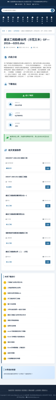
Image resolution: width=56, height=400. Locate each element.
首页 (3, 19)
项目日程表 (11, 342)
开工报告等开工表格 (14, 298)
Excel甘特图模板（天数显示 (16, 347)
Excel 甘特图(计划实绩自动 (16, 336)
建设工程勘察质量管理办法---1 (16, 195)
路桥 (32, 19)
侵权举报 (18, 390)
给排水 (42, 20)
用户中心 (36, 4)
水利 (13, 19)
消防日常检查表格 (13, 320)
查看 (48, 168)
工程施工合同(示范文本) (15, 282)
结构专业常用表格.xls (14, 293)
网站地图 (31, 390)
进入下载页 (28, 95)
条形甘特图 (11, 353)
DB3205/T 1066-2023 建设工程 (16, 158)
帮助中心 (45, 390)
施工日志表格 (12, 304)
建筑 (8, 19)
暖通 (37, 19)
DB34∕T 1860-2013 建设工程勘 (16, 177)
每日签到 (18, 4)
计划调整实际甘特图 (14, 358)
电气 (23, 19)
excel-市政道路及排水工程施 (16, 331)
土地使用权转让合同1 (14, 287)
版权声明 (11, 390)
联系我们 (24, 390)
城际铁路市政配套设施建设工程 (17, 233)
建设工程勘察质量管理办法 (15, 214)
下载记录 (27, 4)
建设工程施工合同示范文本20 (17, 315)
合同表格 (16, 31)
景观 (27, 19)
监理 (51, 19)
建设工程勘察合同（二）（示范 (17, 252)
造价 (47, 19)
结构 (18, 19)
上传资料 (38, 390)
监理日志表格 (12, 326)
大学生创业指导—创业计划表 (17, 309)
